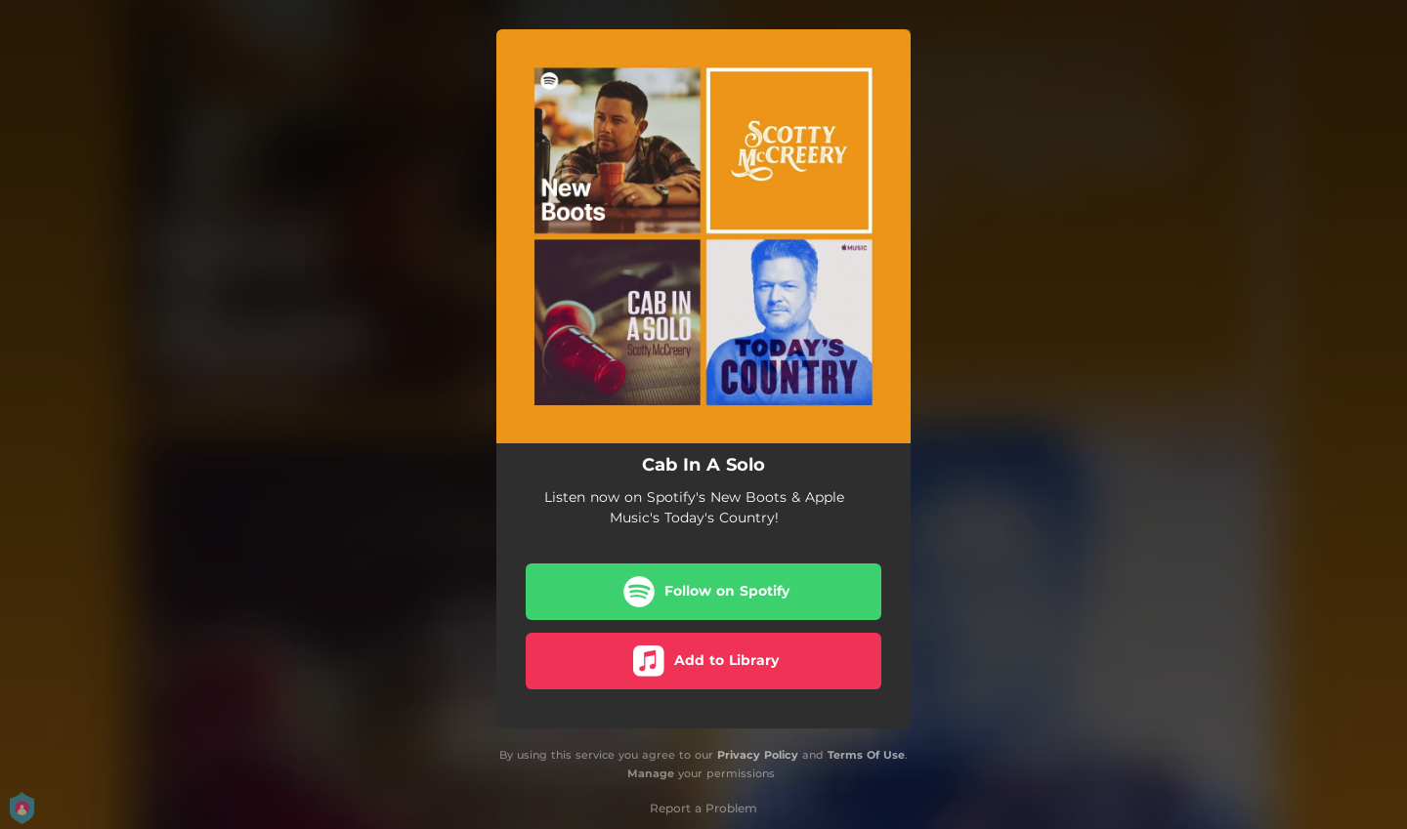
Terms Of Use (866, 755)
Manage (650, 773)
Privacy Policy (757, 755)
